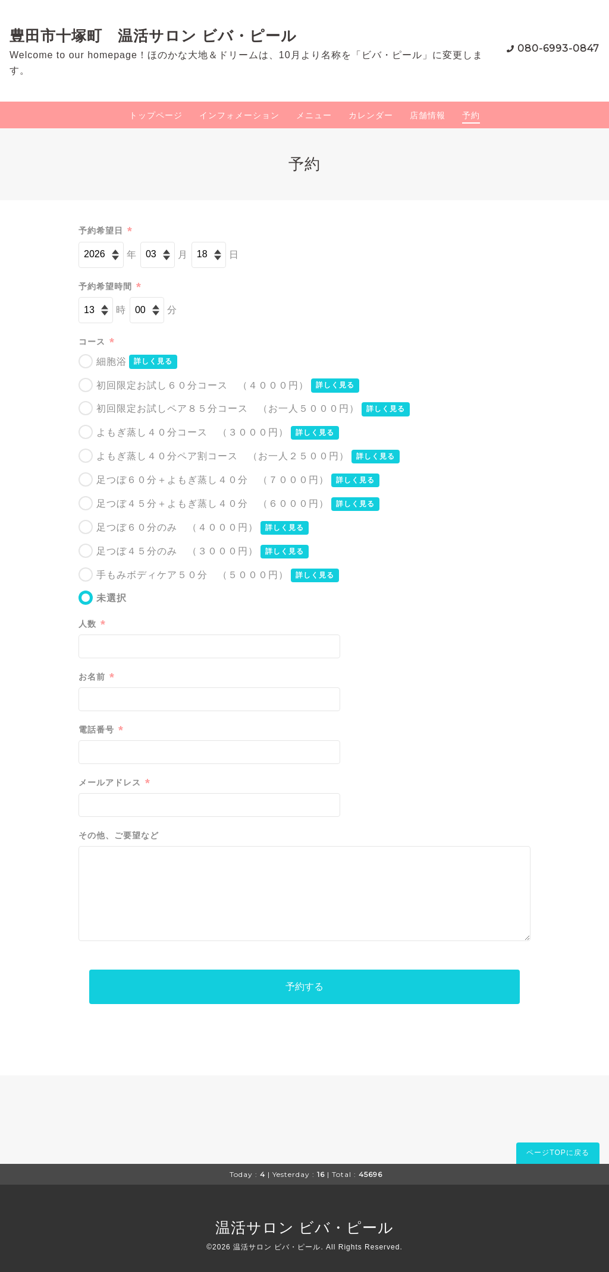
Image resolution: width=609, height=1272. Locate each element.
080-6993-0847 (558, 48)
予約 (471, 115)
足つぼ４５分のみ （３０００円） (177, 551)
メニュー (314, 115)
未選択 (111, 598)
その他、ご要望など (119, 835)
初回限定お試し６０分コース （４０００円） (202, 385)
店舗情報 (427, 115)
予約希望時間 (110, 286)
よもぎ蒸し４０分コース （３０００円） (192, 432)
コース (97, 342)
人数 (92, 624)
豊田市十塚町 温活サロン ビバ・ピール (153, 36)
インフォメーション (239, 115)
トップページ (156, 115)
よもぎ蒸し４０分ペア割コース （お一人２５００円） (222, 456)
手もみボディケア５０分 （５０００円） (192, 575)
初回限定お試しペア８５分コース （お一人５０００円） (227, 408)
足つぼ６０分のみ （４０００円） (177, 527)
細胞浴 (111, 361)
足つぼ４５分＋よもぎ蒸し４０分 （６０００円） (212, 503)
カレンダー (371, 115)
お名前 (97, 677)
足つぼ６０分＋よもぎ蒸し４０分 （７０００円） (212, 480)
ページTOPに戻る (557, 1152)
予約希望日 (106, 231)
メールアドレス (114, 783)
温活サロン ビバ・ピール (304, 1227)
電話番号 (101, 730)
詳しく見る (153, 361)
